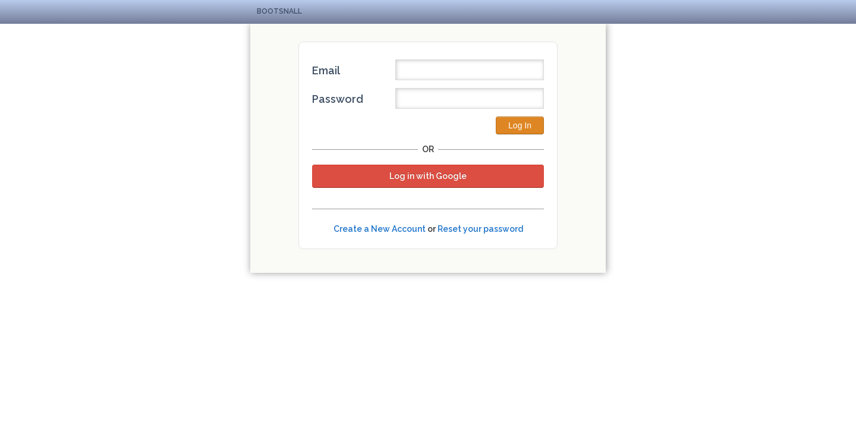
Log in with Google (428, 176)
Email (326, 70)
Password (337, 99)
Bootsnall (279, 11)
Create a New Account (379, 229)
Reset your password (480, 229)
